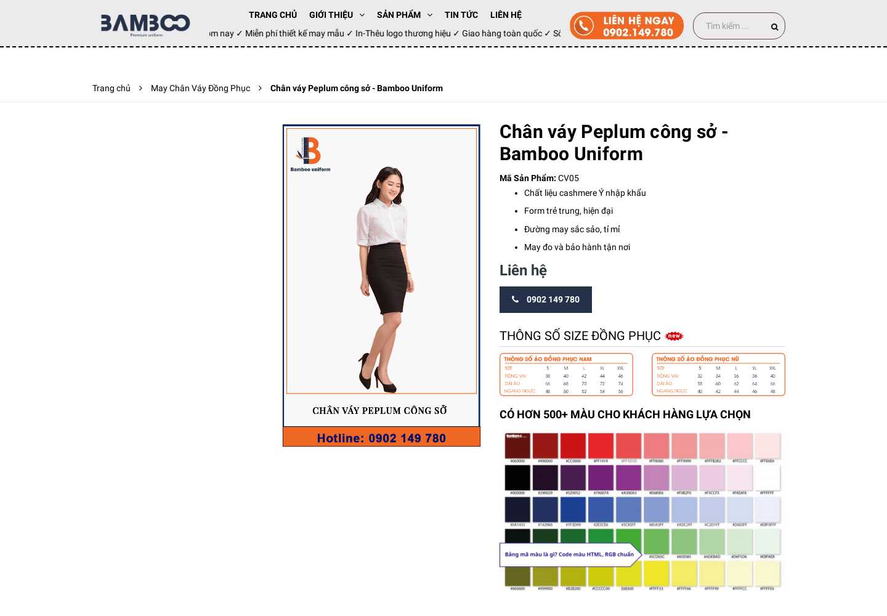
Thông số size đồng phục (582, 335)
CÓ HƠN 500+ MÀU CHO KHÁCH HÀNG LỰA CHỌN (625, 414)
